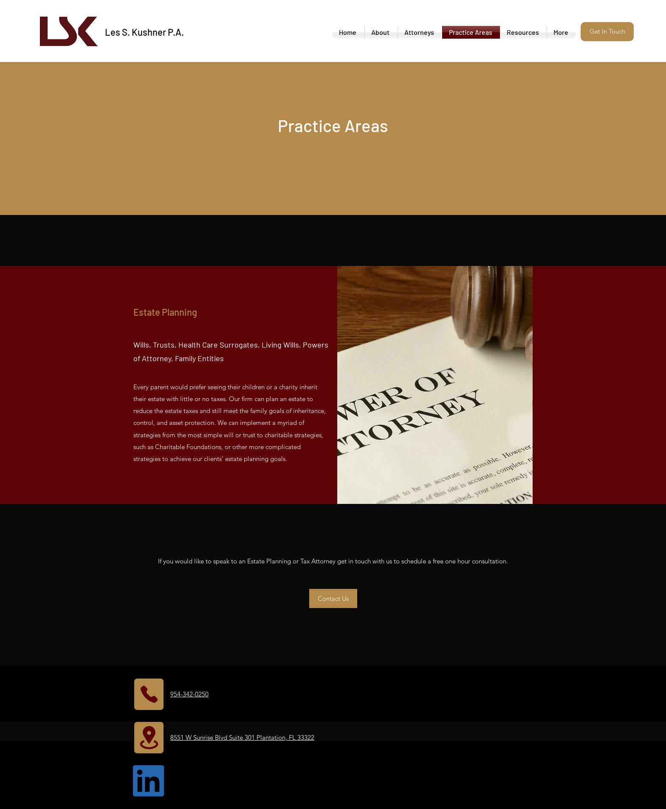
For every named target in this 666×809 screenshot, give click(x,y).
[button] (607, 31)
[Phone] (149, 694)
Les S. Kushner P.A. (144, 31)
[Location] (149, 737)
